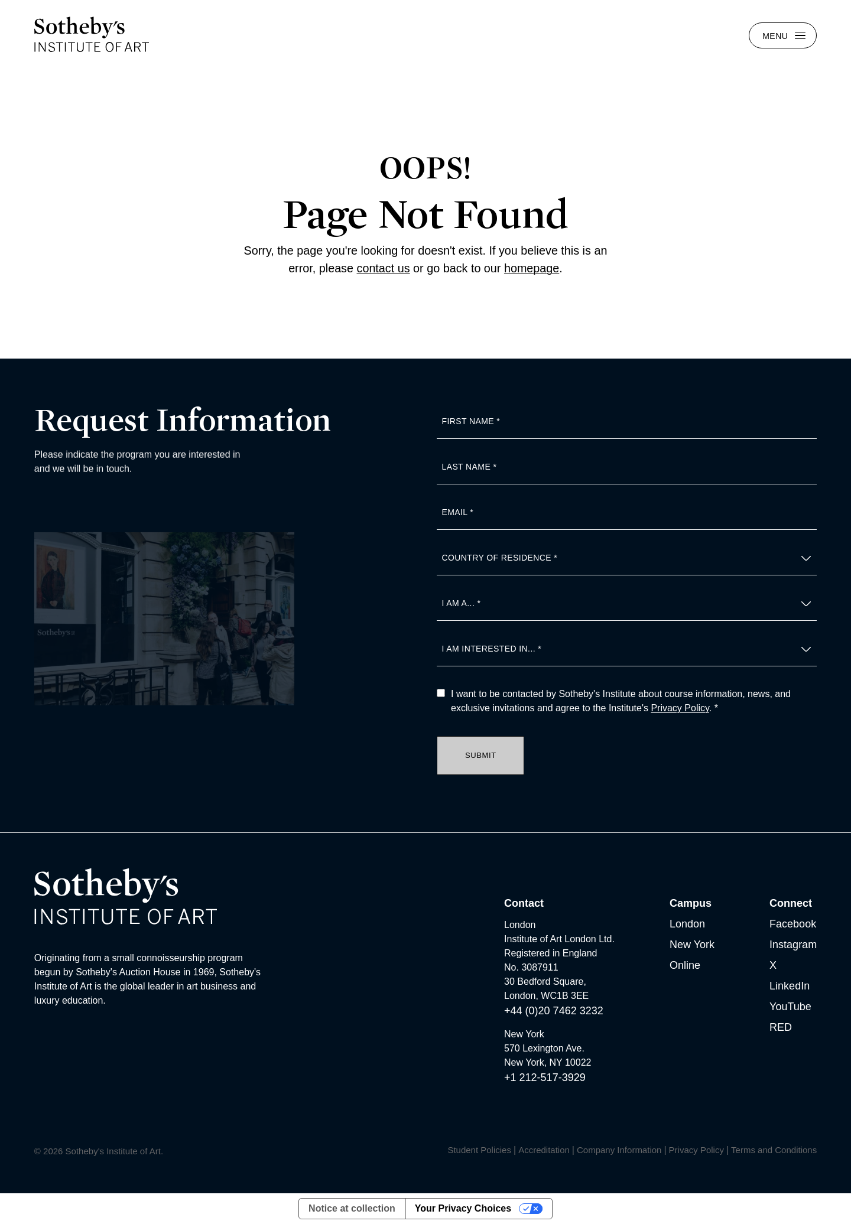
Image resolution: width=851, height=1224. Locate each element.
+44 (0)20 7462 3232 (553, 1011)
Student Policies (479, 1150)
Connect (790, 903)
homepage (531, 268)
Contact (524, 903)
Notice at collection (351, 1208)
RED (780, 1027)
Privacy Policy (680, 708)
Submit (480, 755)
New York (692, 944)
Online (685, 965)
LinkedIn (789, 986)
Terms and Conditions (774, 1150)
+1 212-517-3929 (545, 1077)
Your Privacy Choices (463, 1208)
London (687, 924)
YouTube (790, 1007)
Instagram (793, 944)
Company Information (619, 1150)
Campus (691, 903)
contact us (383, 268)
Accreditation (544, 1150)
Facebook (792, 924)
